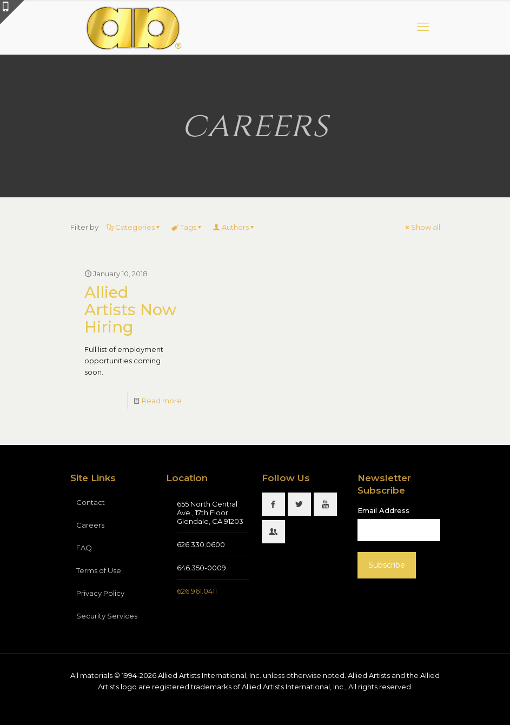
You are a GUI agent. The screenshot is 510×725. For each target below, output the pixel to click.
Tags (187, 227)
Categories (134, 227)
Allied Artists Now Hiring (130, 309)
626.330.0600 (201, 544)
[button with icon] (273, 504)
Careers (90, 525)
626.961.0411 (197, 591)
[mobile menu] (423, 27)
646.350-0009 (201, 567)
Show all (422, 227)
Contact (90, 502)
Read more (162, 400)
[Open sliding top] (12, 12)
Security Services (106, 615)
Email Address (383, 510)
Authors (234, 227)
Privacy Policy (100, 593)
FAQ (84, 547)
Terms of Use (98, 570)
